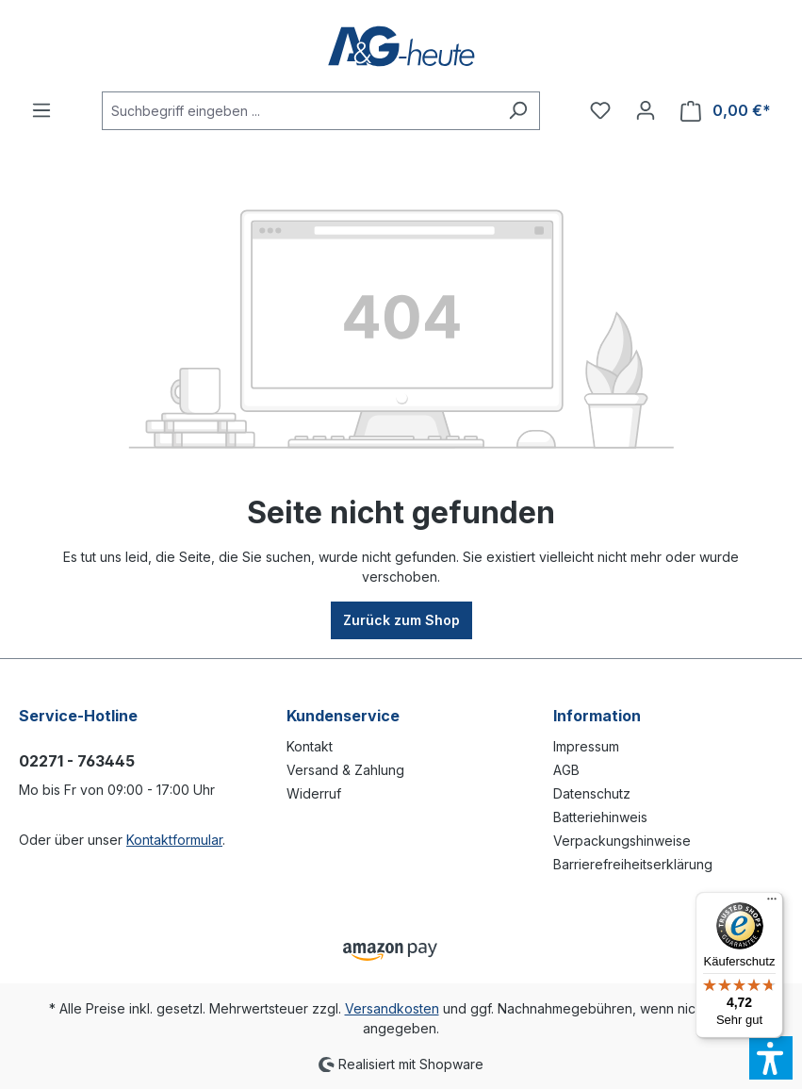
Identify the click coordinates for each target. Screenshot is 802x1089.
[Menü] (41, 110)
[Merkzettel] (600, 110)
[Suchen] (518, 110)
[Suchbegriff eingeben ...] (299, 110)
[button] (771, 1058)
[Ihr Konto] (645, 110)
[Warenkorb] (725, 110)
